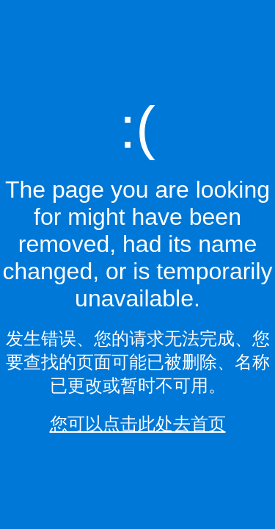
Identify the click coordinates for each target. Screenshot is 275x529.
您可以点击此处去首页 (138, 423)
